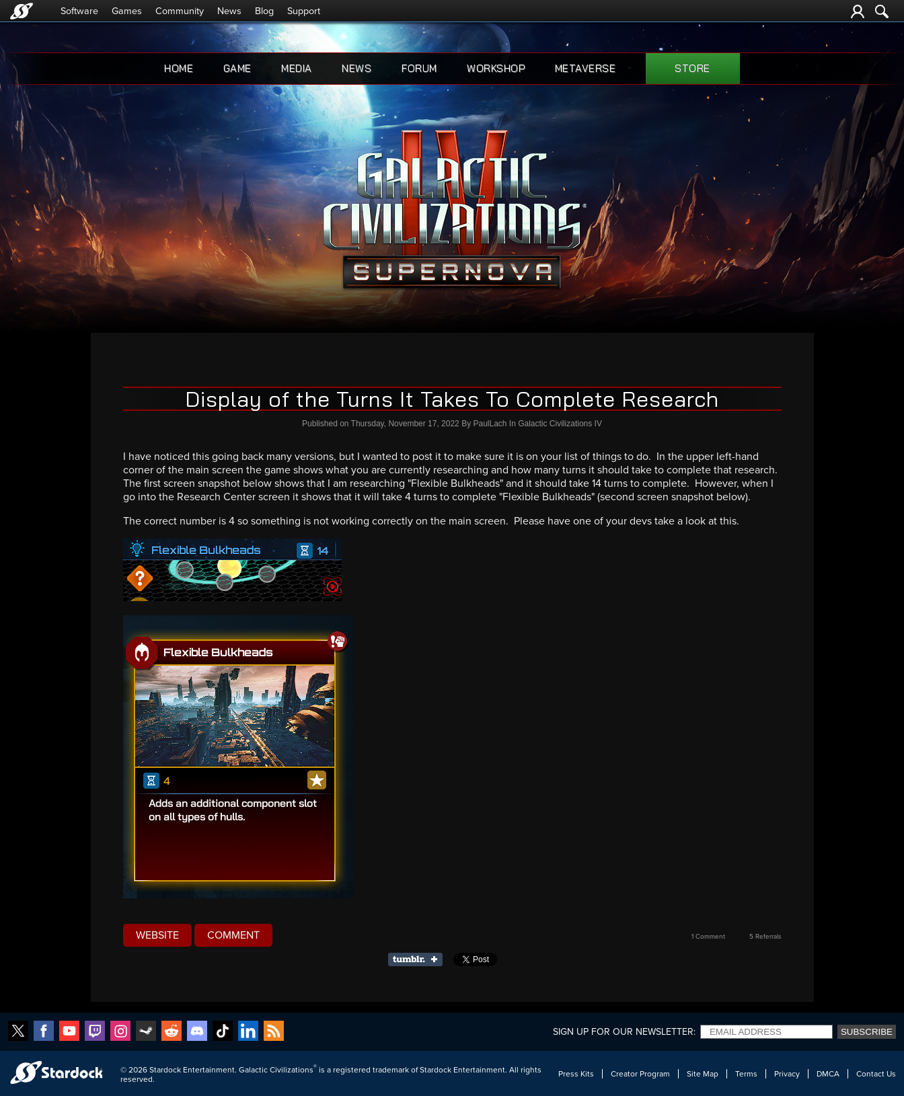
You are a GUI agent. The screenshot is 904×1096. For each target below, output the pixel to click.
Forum (419, 68)
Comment (233, 935)
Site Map (702, 1074)
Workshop (496, 68)
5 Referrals (765, 937)
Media (296, 68)
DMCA (828, 1074)
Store (692, 68)
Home (178, 68)
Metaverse (585, 68)
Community (179, 11)
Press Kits (576, 1074)
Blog (264, 11)
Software (79, 11)
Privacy (787, 1074)
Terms (746, 1074)
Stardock (165, 1069)
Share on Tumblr (419, 959)
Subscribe (867, 1032)
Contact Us (876, 1074)
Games (127, 11)
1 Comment (708, 937)
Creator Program (640, 1074)
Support (303, 11)
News (229, 11)
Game (237, 68)
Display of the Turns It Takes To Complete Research (452, 398)
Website (157, 935)
